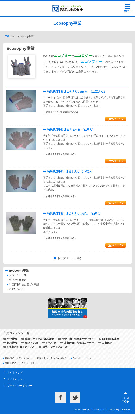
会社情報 (12, 338)
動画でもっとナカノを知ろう (51, 358)
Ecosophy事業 (19, 270)
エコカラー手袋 (18, 275)
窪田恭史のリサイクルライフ (20, 363)
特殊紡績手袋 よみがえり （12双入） (70, 171)
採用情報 (12, 342)
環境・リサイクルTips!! (56, 346)
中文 (89, 358)
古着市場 (107, 342)
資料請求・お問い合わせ (17, 358)
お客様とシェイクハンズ (20, 346)
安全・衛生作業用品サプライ (78, 338)
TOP (6, 36)
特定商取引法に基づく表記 (24, 284)
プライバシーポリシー (19, 385)
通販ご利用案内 (18, 279)
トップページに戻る (69, 258)
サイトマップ (14, 372)
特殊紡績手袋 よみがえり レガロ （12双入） (75, 213)
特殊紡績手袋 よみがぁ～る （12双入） (71, 129)
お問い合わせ (16, 289)
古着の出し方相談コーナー (79, 342)
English (76, 358)
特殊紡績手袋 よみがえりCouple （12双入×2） (76, 91)
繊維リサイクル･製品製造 (39, 338)
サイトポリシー (16, 379)
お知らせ (51, 342)
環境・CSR (31, 342)
